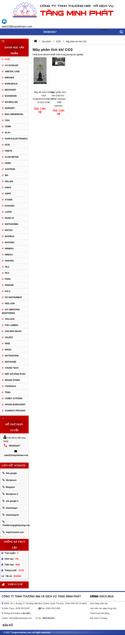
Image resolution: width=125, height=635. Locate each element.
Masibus (9, 236)
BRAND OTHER (12, 380)
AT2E (7, 59)
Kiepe (8, 193)
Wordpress (9, 480)
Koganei (9, 206)
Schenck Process (15, 410)
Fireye (8, 151)
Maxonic (10, 242)
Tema (8, 392)
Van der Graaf (13, 331)
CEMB (8, 126)
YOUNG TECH (11, 368)
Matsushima (11, 224)
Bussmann (11, 96)
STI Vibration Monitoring (11, 311)
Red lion (10, 303)
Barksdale (11, 84)
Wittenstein (12, 356)
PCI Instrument (13, 297)
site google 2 (10, 501)
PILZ (7, 267)
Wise (7, 343)
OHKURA (9, 261)
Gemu (8, 163)
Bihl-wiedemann (14, 114)
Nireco (9, 254)
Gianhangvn (10, 508)
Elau (7, 132)
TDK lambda (11, 325)
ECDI (7, 145)
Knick (8, 187)
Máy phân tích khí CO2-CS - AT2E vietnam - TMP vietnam (59, 98)
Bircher (9, 77)
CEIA (7, 120)
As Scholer (11, 65)
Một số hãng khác (15, 374)
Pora (8, 279)
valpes (9, 337)
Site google (9, 473)
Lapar (8, 212)
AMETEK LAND (12, 71)
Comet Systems (13, 398)
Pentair (9, 285)
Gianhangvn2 (10, 515)
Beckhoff (10, 90)
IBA (6, 175)
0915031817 (14, 446)
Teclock (10, 319)
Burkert (10, 108)
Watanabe (10, 362)
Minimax (9, 248)
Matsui (8, 230)
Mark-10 (9, 218)
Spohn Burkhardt (15, 404)
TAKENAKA (10, 386)
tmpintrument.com (13, 532)
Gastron (10, 169)
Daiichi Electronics (16, 139)
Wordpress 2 (10, 494)
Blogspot (8, 487)
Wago (8, 349)
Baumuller (11, 102)
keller (9, 181)
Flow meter (12, 157)
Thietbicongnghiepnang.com (14, 523)
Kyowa (8, 200)
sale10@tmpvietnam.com (17, 26)
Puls (7, 291)
